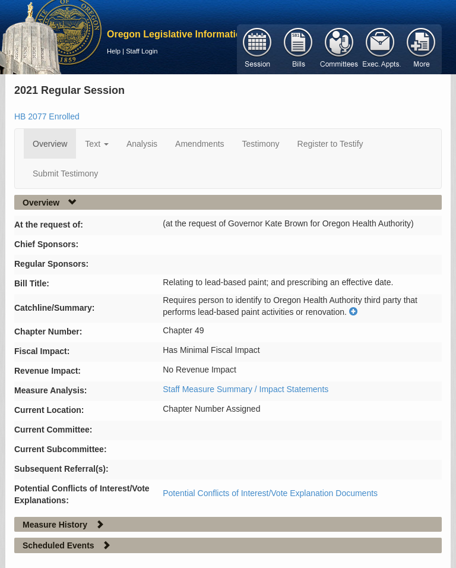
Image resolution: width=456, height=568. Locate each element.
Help (114, 51)
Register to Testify (330, 144)
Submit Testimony (65, 173)
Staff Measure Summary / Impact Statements (245, 389)
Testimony (261, 144)
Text (97, 144)
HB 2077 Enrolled (47, 116)
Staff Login (141, 51)
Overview (50, 144)
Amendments (199, 144)
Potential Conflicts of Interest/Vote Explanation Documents (270, 493)
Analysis (141, 144)
